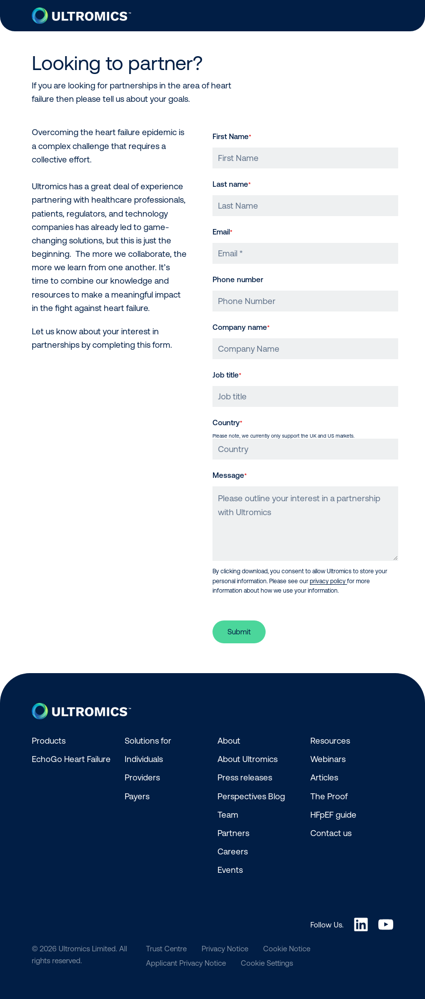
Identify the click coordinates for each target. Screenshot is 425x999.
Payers (137, 796)
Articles (324, 777)
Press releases (244, 777)
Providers (142, 777)
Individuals (144, 759)
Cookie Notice (286, 948)
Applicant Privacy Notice (186, 963)
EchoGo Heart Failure (71, 759)
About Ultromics (247, 759)
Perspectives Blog (251, 796)
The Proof (329, 796)
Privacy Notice (225, 948)
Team (227, 815)
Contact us (331, 833)
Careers (232, 851)
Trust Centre (166, 948)
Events (230, 870)
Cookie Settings (267, 963)
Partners (233, 833)
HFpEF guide (333, 815)
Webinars (328, 759)
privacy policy (328, 581)
